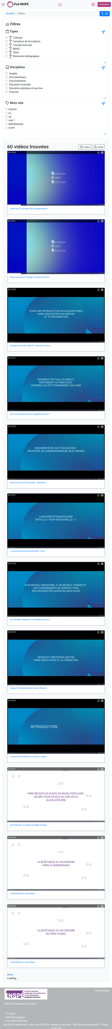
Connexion (104, 4)
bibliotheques (16, 124)
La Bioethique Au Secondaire (22, 893)
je (9, 112)
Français (13, 91)
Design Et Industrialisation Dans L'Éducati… (29, 688)
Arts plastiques (17, 77)
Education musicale (20, 84)
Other (14, 52)
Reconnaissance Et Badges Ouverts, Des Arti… (30, 277)
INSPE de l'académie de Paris (21, 1003)
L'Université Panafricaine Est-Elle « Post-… (28, 551)
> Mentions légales (15, 1017)
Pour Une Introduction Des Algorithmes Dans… (30, 414)
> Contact (10, 1013)
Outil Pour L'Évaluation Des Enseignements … (29, 208)
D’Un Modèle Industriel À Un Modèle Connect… (30, 619)
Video (85, 147)
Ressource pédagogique (24, 56)
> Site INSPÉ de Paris (16, 1020)
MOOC (14, 49)
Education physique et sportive (26, 88)
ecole (11, 127)
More (10, 974)
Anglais (13, 73)
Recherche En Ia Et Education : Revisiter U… (29, 482)
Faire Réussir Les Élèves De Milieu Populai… (29, 825)
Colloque (16, 38)
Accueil (10, 13)
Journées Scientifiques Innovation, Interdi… (28, 756)
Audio (98, 147)
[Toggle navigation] (3, 4)
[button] (105, 13)
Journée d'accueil (20, 45)
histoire (13, 109)
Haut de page (102, 990)
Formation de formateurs (24, 41)
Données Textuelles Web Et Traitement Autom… (30, 345)
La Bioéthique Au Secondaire (22, 962)
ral (10, 116)
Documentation (17, 80)
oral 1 (12, 120)
